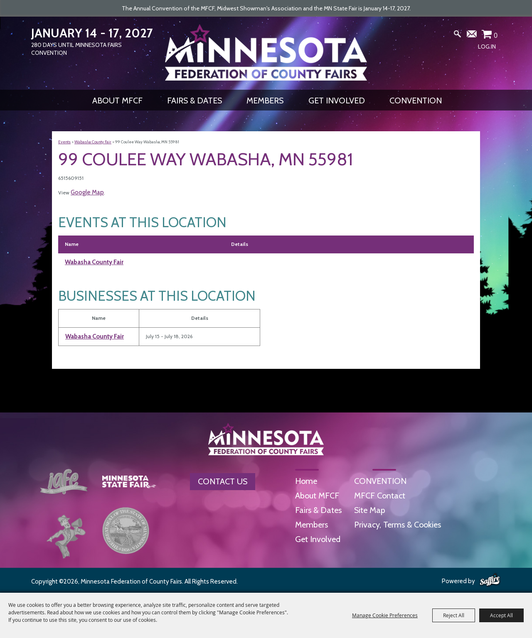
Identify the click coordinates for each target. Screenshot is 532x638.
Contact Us (222, 481)
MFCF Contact (379, 496)
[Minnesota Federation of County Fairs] (266, 52)
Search (457, 35)
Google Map (87, 192)
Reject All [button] (453, 615)
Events (64, 142)
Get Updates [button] (472, 35)
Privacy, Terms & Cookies (397, 525)
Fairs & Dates (194, 101)
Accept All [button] (501, 615)
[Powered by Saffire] (490, 580)
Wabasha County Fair (92, 142)
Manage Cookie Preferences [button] (385, 615)
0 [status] (496, 35)
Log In (487, 46)
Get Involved (336, 101)
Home (306, 481)
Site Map (369, 510)
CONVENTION (415, 101)
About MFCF (117, 101)
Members (264, 101)
